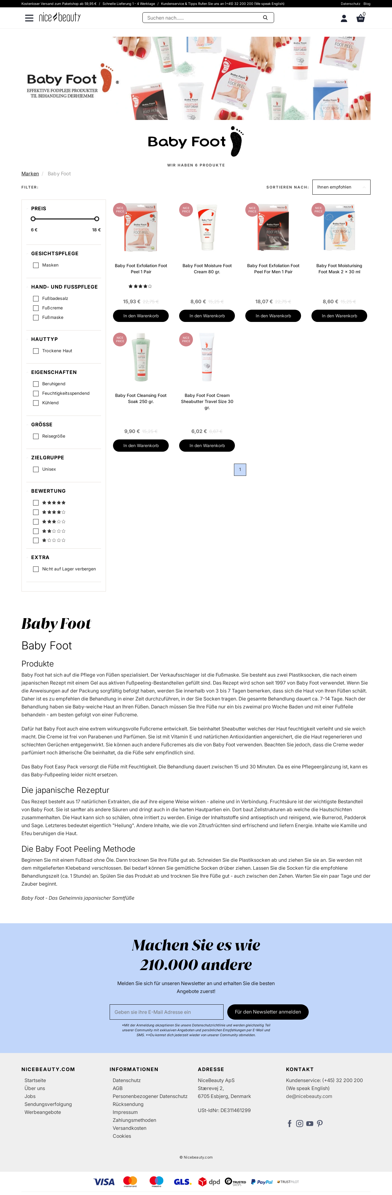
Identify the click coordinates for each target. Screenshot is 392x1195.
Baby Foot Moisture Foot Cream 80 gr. (207, 268)
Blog (367, 4)
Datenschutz (350, 4)
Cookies (122, 1136)
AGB (118, 1088)
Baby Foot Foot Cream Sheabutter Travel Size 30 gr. (207, 401)
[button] (341, 187)
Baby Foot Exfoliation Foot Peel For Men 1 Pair (273, 268)
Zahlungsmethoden (134, 1120)
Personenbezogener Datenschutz (150, 1096)
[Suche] (208, 17)
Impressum (125, 1112)
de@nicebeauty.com (309, 1096)
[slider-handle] (33, 218)
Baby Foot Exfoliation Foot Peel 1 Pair (141, 268)
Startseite (35, 1080)
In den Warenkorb (141, 315)
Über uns (34, 1088)
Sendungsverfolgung (48, 1104)
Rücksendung (128, 1104)
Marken (30, 173)
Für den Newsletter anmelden (268, 1012)
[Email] (167, 1012)
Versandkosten (129, 1128)
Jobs (30, 1096)
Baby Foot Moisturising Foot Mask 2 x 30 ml (339, 268)
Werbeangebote (42, 1112)
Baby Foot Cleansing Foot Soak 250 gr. (141, 398)
